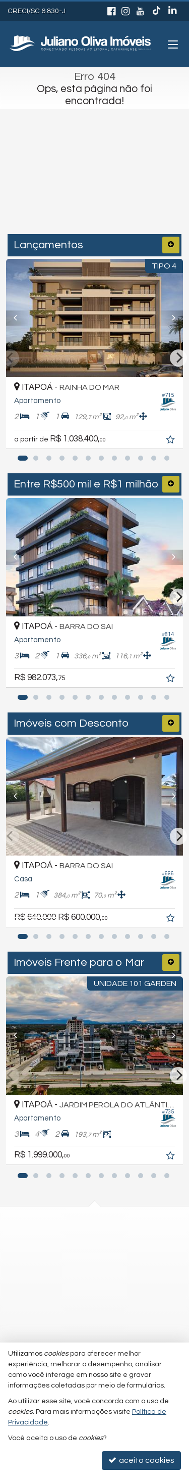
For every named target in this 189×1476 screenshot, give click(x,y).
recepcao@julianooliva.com (83, 1261)
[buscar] (154, 192)
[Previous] (19, 318)
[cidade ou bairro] (74, 192)
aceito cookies (141, 1460)
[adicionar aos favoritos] (171, 441)
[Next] (169, 318)
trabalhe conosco (65, 1281)
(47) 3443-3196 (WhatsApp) (82, 1241)
